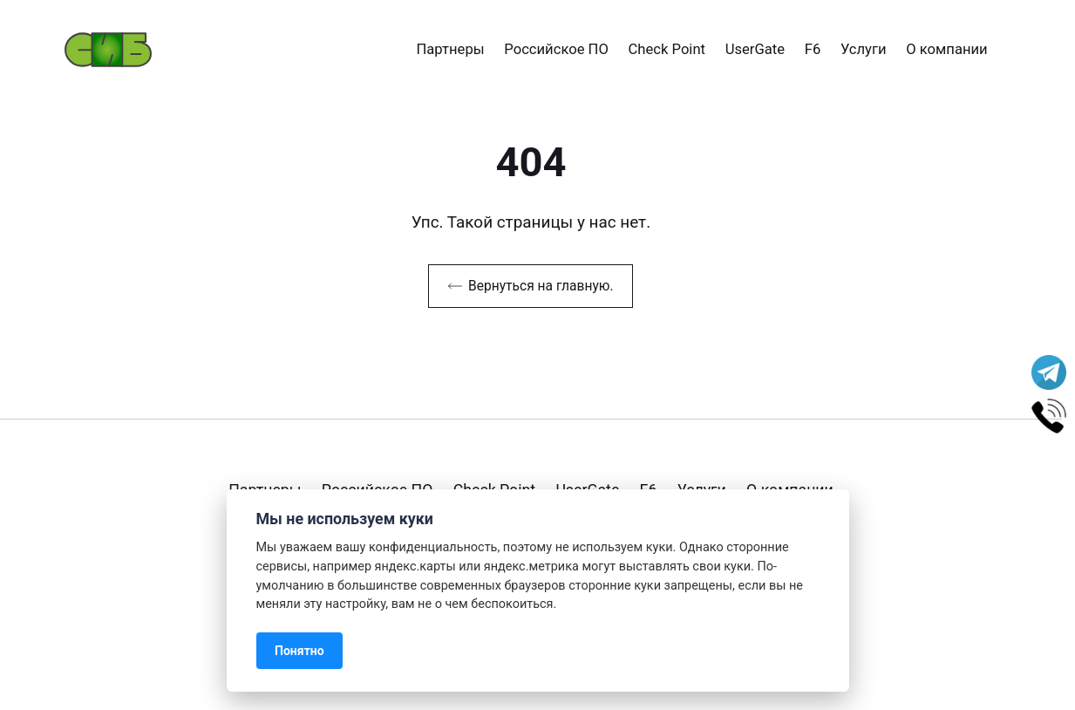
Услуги (863, 49)
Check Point (667, 49)
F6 (813, 49)
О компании (947, 49)
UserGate (755, 49)
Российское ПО (556, 49)
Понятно (299, 651)
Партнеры (450, 49)
